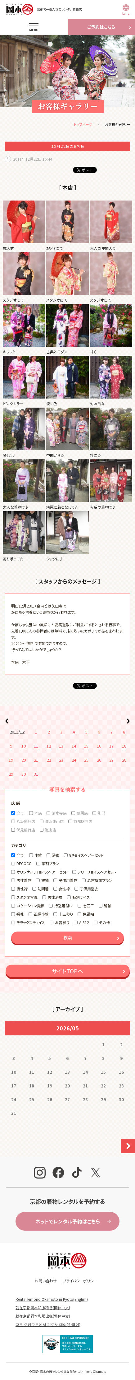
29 (11, 774)
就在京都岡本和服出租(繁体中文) (43, 1316)
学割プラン (50, 863)
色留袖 (88, 914)
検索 (67, 937)
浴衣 (55, 855)
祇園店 (82, 813)
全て (20, 813)
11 (36, 746)
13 (61, 746)
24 (74, 760)
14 (74, 746)
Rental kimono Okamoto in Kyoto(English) (52, 1299)
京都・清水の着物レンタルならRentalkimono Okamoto (69, 1371)
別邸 (101, 813)
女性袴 (64, 888)
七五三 (88, 905)
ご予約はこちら (101, 27)
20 (23, 760)
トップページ (83, 124)
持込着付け (63, 905)
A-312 (84, 922)
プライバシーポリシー (80, 1280)
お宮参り (62, 922)
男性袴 (22, 888)
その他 (104, 922)
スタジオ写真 (27, 897)
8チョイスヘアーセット (86, 855)
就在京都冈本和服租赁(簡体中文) (43, 1307)
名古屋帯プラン (99, 880)
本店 (38, 813)
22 (49, 760)
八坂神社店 (25, 821)
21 (36, 760)
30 (23, 774)
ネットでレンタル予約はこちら (67, 1221)
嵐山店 (50, 829)
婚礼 (20, 914)
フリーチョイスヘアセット (97, 871)
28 (124, 760)
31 (36, 774)
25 (86, 760)
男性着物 (23, 880)
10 (23, 746)
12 (49, 746)
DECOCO (24, 863)
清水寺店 (59, 813)
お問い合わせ (46, 1280)
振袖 (45, 880)
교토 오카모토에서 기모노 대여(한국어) (48, 1324)
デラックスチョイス (30, 922)
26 (99, 760)
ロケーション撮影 (30, 905)
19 (11, 760)
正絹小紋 (41, 914)
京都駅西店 (83, 821)
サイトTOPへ (67, 971)
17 (111, 746)
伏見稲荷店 (25, 829)
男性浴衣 (54, 897)
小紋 (38, 855)
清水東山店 (54, 821)
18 (124, 746)
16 (99, 746)
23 (61, 760)
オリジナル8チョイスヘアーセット (42, 871)
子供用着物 (68, 880)
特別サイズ (81, 897)
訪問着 (43, 888)
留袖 (107, 905)
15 (86, 746)
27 (111, 760)
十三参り (66, 914)
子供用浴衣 (89, 888)
